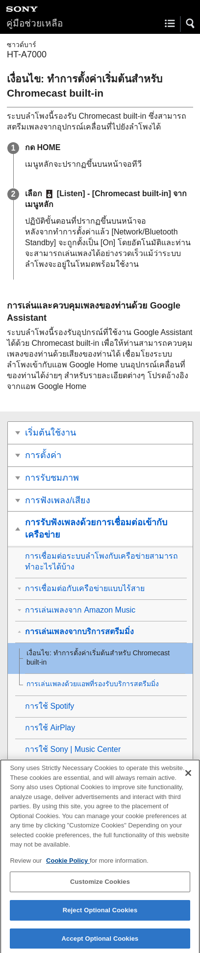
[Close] (188, 778)
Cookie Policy (68, 865)
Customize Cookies (100, 886)
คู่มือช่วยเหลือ (34, 23)
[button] (191, 23)
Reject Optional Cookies (100, 915)
